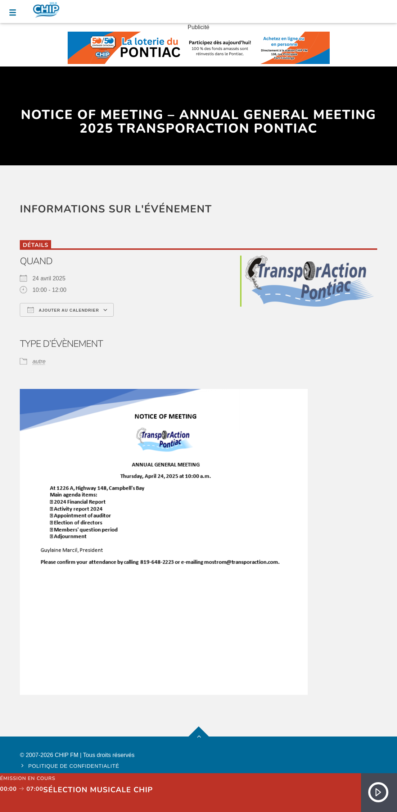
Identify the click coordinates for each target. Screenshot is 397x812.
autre (38, 361)
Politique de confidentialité (73, 766)
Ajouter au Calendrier (63, 310)
